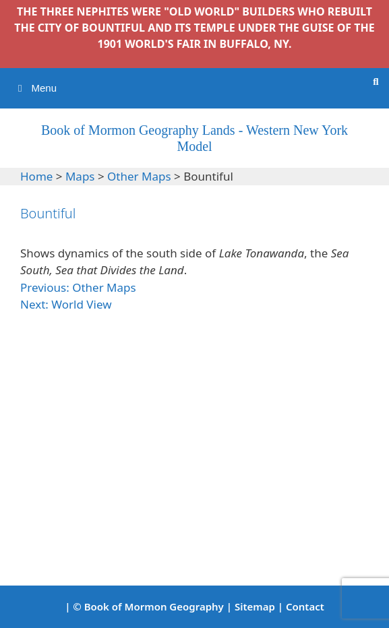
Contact (305, 606)
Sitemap (255, 606)
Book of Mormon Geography (154, 606)
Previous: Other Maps (78, 287)
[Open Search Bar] (376, 81)
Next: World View (66, 304)
